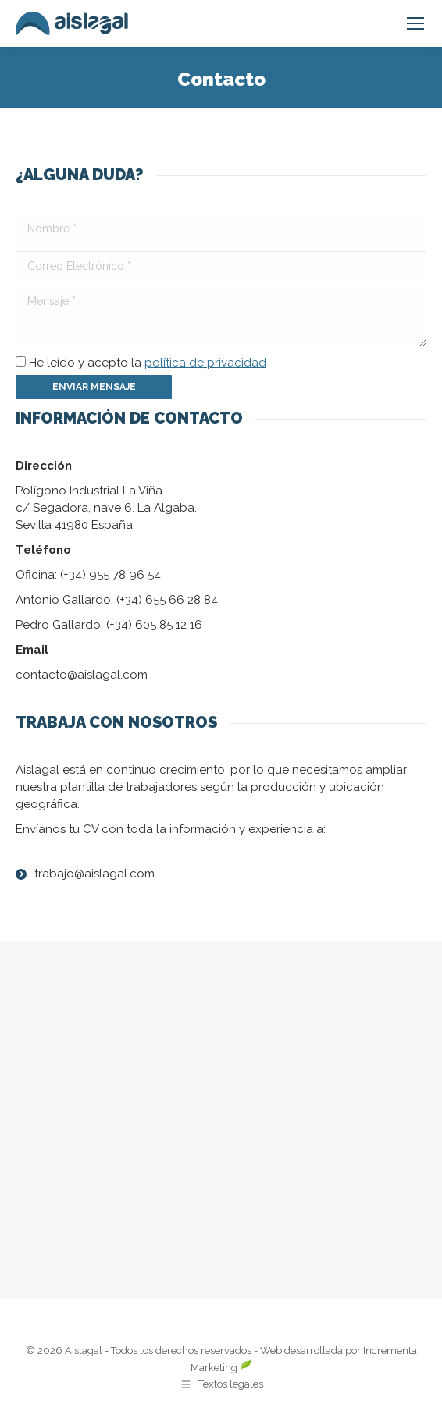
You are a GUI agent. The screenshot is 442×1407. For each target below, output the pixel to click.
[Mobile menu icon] (415, 23)
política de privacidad (205, 363)
